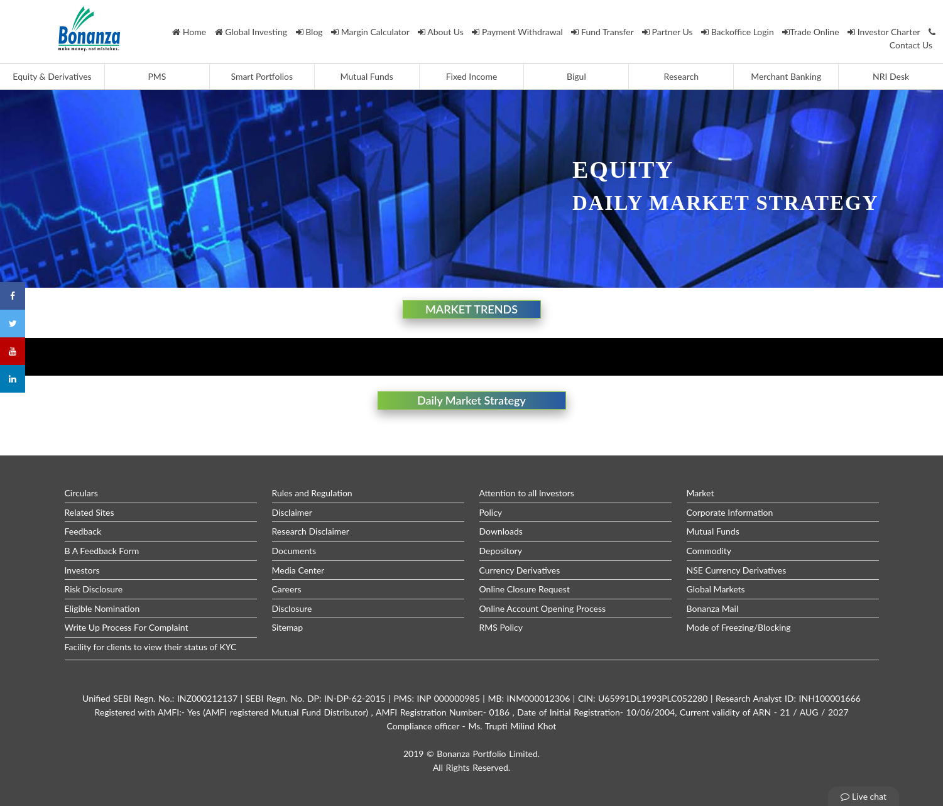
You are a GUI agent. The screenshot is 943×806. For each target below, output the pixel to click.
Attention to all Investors (526, 492)
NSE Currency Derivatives (737, 570)
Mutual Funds (367, 76)
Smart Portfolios (262, 76)
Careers (287, 589)
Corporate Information (730, 512)
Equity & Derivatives (52, 76)
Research (681, 76)
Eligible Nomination (102, 608)
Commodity (709, 550)
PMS (157, 76)
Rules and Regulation (312, 492)
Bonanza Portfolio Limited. (488, 753)
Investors (82, 570)
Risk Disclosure (94, 589)
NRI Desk (891, 76)
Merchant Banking (786, 76)
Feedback (83, 531)
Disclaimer (292, 512)
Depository (500, 550)
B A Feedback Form (102, 550)
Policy (491, 512)
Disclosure (292, 608)
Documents (294, 550)
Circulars (81, 492)
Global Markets (716, 589)
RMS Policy (501, 627)
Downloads (501, 531)
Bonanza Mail (713, 608)
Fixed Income (472, 76)
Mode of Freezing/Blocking (739, 627)
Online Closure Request (524, 589)
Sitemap (287, 627)
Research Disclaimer (310, 531)
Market (700, 492)
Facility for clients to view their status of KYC (151, 646)
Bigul (576, 76)
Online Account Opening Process (542, 608)
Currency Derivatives (519, 570)
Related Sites (89, 512)
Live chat (863, 796)
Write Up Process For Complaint (126, 627)
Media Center (298, 570)
